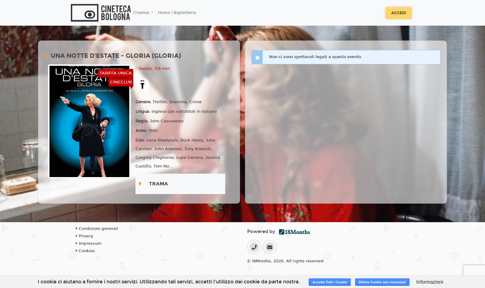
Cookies (85, 250)
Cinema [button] (141, 12)
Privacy (84, 236)
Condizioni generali (97, 228)
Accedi (398, 13)
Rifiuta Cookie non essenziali (382, 282)
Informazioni (429, 282)
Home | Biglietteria (177, 12)
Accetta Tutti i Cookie (329, 282)
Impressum (88, 243)
